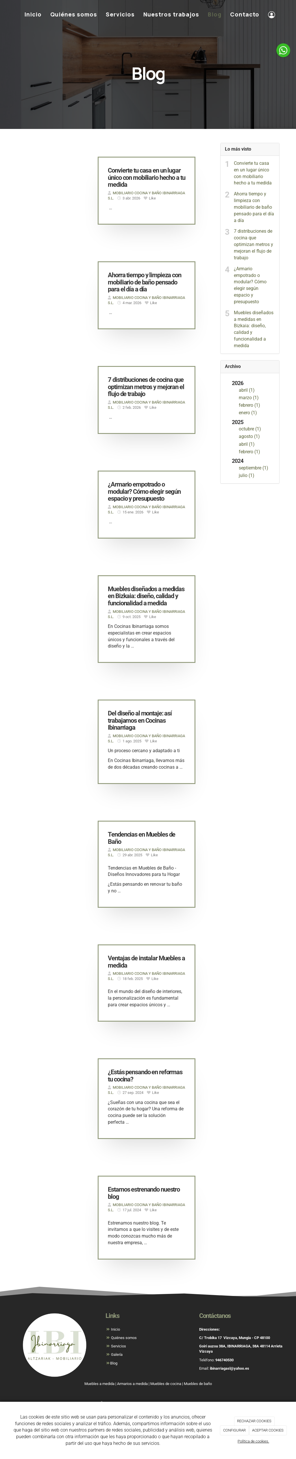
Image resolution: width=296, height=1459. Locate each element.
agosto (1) (249, 436)
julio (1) (246, 475)
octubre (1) (250, 429)
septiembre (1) (253, 468)
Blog (214, 14)
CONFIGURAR (234, 1430)
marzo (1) (249, 397)
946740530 (224, 1360)
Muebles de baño (198, 1384)
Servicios (120, 14)
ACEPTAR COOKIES (268, 1430)
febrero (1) (249, 405)
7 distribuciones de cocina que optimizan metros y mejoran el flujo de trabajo (253, 244)
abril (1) (247, 390)
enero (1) (248, 412)
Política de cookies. (253, 1441)
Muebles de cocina (165, 1384)
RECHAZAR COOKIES (254, 1421)
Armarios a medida (132, 1384)
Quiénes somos (73, 14)
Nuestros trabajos (171, 14)
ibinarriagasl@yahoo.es (229, 1368)
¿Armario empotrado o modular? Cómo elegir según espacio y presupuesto (250, 285)
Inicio (33, 14)
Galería (116, 1354)
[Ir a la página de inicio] (11, 14)
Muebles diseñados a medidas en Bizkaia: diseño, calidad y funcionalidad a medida (253, 329)
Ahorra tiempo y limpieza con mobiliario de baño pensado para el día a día (254, 207)
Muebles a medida (99, 1384)
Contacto (244, 14)
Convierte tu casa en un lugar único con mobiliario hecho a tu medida (253, 173)
